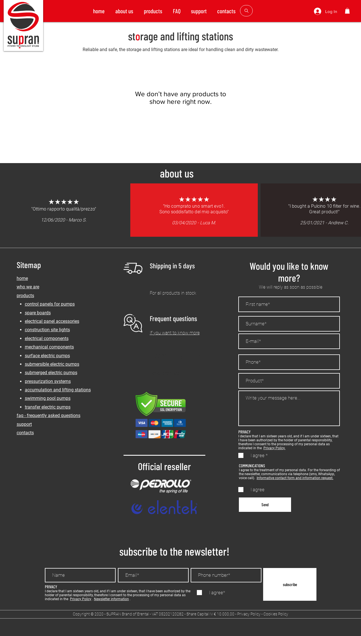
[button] (347, 11)
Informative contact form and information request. (295, 478)
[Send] (265, 504)
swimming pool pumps (48, 398)
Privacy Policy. (274, 448)
